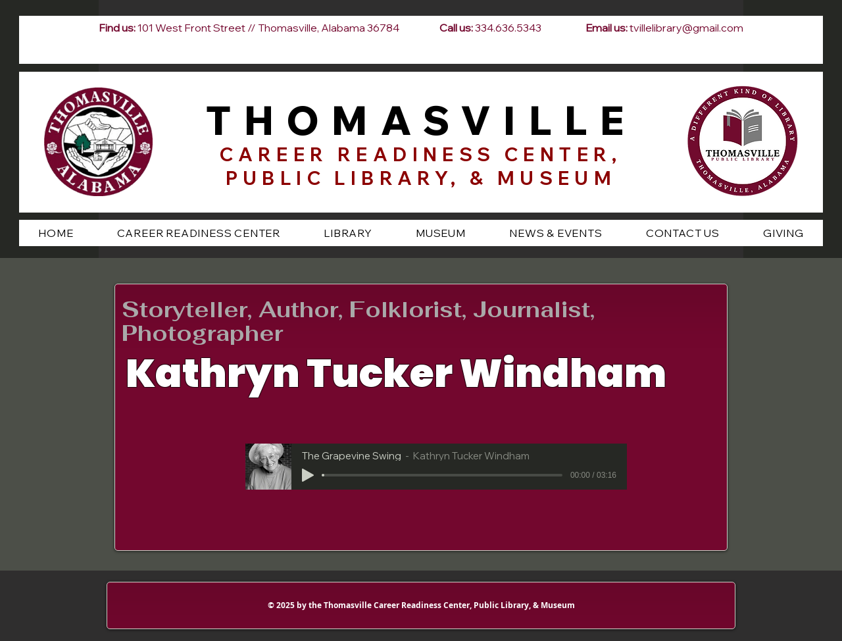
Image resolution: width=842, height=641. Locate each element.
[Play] (308, 475)
